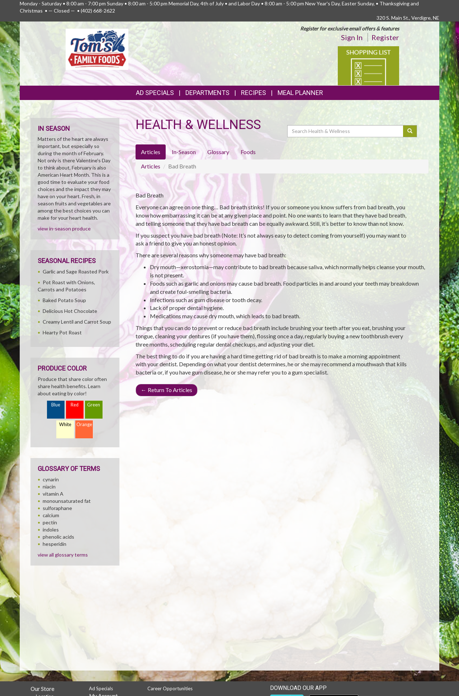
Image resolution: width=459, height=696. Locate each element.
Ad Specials (155, 92)
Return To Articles (166, 389)
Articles (150, 166)
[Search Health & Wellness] (345, 131)
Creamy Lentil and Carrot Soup (77, 322)
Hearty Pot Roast (62, 332)
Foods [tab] (248, 151)
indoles (51, 529)
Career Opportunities (170, 688)
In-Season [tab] (184, 151)
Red (75, 404)
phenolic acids (58, 537)
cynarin (51, 479)
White (65, 424)
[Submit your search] (410, 131)
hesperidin (54, 544)
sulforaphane (57, 508)
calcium (51, 515)
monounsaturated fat (67, 501)
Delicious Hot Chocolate (70, 311)
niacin (49, 486)
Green (93, 404)
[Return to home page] (97, 49)
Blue (55, 404)
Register (385, 37)
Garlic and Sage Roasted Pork (76, 271)
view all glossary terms (63, 555)
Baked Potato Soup (64, 300)
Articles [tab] (150, 151)
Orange (84, 424)
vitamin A (53, 494)
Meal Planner (300, 92)
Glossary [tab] (218, 151)
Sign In (352, 37)
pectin (50, 522)
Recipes (253, 92)
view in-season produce (64, 228)
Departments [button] (207, 92)
